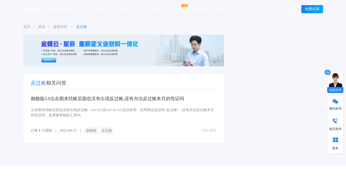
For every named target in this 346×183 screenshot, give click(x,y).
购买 (138, 9)
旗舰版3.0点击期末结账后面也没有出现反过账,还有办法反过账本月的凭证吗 (107, 98)
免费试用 (312, 9)
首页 (26, 27)
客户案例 (122, 9)
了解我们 (223, 9)
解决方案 (102, 9)
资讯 (41, 27)
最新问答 (60, 27)
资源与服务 (157, 9)
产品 (85, 9)
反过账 (106, 130)
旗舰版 (91, 130)
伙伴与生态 (201, 9)
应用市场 (179, 9)
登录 (291, 9)
